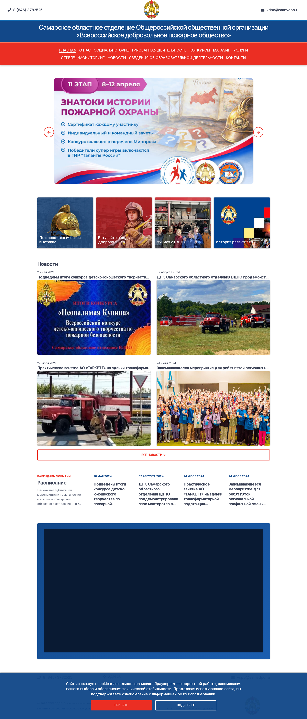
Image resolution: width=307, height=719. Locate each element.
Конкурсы (200, 50)
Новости (117, 58)
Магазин (221, 50)
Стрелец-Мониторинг (83, 58)
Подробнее (186, 705)
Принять (121, 705)
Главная (67, 50)
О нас (85, 50)
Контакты (236, 58)
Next (258, 132)
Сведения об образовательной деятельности (176, 58)
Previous (49, 132)
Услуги (240, 50)
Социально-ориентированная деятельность (140, 50)
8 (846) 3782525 (25, 10)
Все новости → (153, 455)
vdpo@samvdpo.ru (280, 10)
